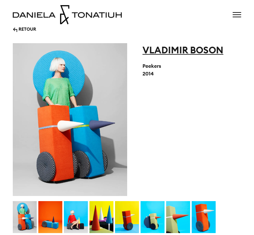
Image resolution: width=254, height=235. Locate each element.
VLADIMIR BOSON (182, 50)
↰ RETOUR (24, 28)
